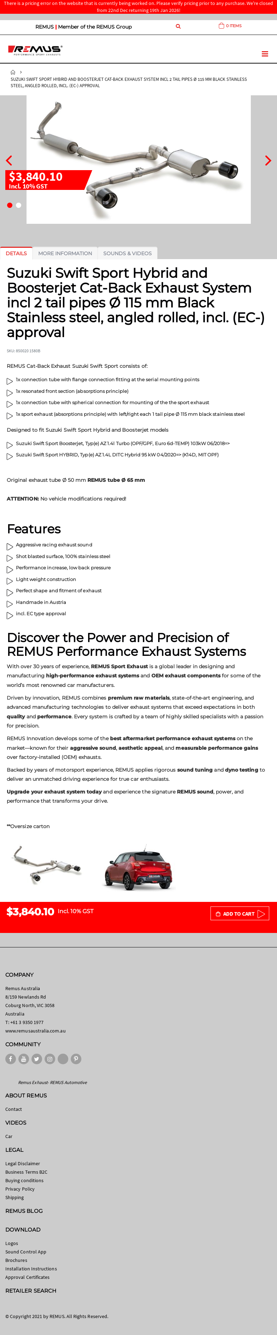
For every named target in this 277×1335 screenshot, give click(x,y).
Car (8, 1136)
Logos (11, 1243)
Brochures (16, 1260)
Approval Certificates (27, 1277)
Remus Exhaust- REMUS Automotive (52, 1082)
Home (13, 72)
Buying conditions (24, 1180)
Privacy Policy (20, 1189)
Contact (13, 1109)
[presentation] (8, 159)
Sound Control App (25, 1252)
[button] (9, 205)
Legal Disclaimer (22, 1163)
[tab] (16, 253)
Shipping (14, 1197)
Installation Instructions (31, 1268)
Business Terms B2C (26, 1172)
